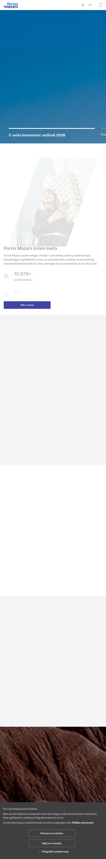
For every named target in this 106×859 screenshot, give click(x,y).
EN (90, 5)
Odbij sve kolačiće (52, 843)
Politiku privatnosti (82, 822)
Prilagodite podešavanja (53, 851)
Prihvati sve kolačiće (51, 833)
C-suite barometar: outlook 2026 (37, 134)
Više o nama (27, 308)
